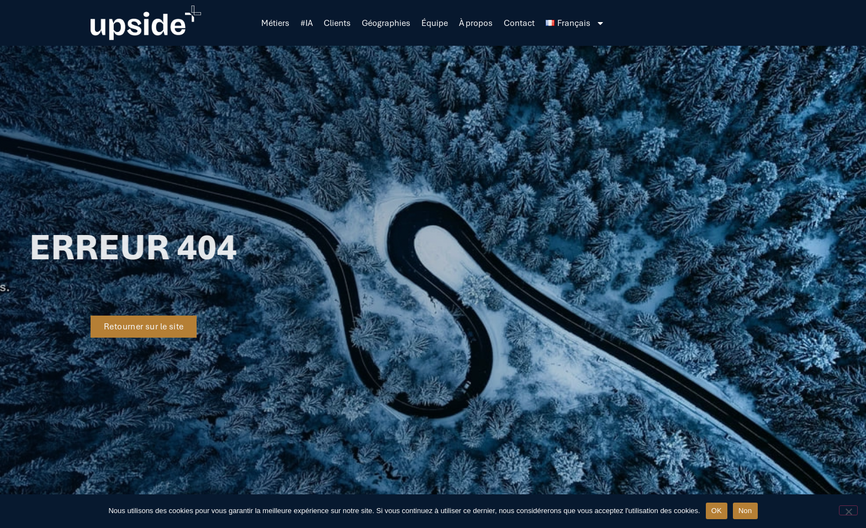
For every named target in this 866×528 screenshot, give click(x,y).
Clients (337, 23)
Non (745, 510)
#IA (306, 23)
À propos (476, 23)
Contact (519, 23)
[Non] (848, 510)
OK (716, 510)
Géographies (386, 23)
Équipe (434, 23)
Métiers (275, 23)
